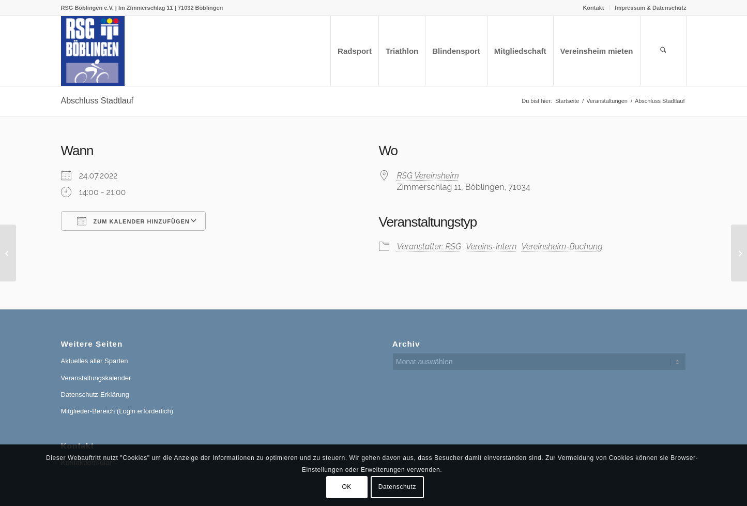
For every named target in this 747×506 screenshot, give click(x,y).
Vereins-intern (491, 246)
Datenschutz (397, 486)
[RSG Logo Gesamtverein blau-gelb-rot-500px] (93, 51)
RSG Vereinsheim (428, 176)
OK (347, 486)
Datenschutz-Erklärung (95, 394)
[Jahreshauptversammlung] (8, 253)
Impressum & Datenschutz (650, 8)
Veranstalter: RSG (429, 246)
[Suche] (663, 51)
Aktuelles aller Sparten (94, 361)
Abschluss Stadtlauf (97, 100)
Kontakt (593, 8)
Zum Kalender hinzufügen (133, 221)
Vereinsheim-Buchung (561, 246)
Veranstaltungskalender (96, 378)
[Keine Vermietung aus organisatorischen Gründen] (739, 253)
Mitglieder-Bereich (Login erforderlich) (117, 411)
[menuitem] (593, 7)
